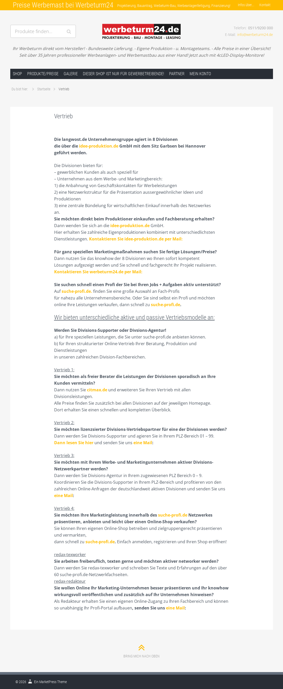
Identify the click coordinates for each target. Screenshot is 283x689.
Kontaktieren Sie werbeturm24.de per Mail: (98, 272)
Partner (176, 73)
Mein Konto (200, 73)
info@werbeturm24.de (255, 34)
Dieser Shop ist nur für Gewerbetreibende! (123, 73)
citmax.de (97, 390)
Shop (17, 73)
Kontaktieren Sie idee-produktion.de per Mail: (136, 239)
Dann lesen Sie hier (73, 442)
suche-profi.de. (77, 291)
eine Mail (142, 442)
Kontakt (264, 5)
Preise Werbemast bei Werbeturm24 (63, 5)
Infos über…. (246, 5)
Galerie (71, 73)
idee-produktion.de (98, 146)
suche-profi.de (165, 304)
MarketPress (47, 682)
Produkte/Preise (42, 73)
